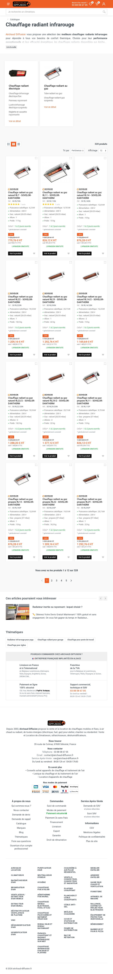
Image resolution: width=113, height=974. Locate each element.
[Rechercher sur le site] (53, 12)
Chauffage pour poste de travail (80, 640)
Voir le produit (15, 253)
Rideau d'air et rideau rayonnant (42, 926)
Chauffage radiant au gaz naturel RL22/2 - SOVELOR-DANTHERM (21, 401)
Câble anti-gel (68, 906)
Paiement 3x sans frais (56, 817)
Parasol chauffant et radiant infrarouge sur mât (42, 937)
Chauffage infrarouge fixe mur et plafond (41, 949)
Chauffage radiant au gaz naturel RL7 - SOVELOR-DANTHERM (20, 195)
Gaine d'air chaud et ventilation (94, 884)
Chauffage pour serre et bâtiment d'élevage (42, 916)
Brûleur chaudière (67, 913)
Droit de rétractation (57, 840)
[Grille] (8, 144)
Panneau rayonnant (18, 100)
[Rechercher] (104, 12)
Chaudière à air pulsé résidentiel (68, 870)
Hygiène (39, 882)
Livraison (56, 826)
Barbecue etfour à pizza (94, 930)
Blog (21, 832)
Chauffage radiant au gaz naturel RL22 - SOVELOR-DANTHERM (20, 299)
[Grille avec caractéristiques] (13, 144)
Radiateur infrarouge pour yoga (20, 640)
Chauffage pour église (16, 645)
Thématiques (21, 836)
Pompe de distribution (68, 929)
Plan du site (92, 841)
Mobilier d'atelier (92, 869)
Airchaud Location (14, 869)
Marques (21, 828)
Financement (56, 822)
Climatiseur (15, 875)
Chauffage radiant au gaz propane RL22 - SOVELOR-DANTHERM (55, 502)
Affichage (92, 150)
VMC (11, 920)
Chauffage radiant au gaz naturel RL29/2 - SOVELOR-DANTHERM (56, 401)
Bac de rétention (67, 936)
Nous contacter (21, 810)
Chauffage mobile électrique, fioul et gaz (41, 905)
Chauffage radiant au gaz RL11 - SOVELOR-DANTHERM (55, 195)
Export (56, 831)
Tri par (66, 150)
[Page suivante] (71, 580)
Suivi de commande (56, 806)
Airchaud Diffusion (16, 34)
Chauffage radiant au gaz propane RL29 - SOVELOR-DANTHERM (90, 502)
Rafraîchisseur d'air (17, 881)
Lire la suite (11, 47)
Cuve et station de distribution (68, 921)
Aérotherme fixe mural (41, 896)
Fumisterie (94, 891)
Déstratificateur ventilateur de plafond (17, 913)
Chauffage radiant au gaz (55, 87)
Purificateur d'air (42, 869)
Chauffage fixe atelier (41, 888)
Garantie (56, 835)
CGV (92, 828)
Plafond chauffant (67, 889)
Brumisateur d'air (15, 888)
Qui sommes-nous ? (21, 806)
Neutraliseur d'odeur (42, 876)
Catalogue (21, 823)
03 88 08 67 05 (78, 690)
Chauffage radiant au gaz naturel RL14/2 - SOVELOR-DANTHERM (90, 299)
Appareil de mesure (94, 897)
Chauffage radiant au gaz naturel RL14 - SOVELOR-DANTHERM (89, 195)
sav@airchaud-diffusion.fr (65, 758)
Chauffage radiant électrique (19, 87)
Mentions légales (91, 832)
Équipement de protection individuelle (95, 917)
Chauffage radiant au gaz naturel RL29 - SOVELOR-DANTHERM (55, 299)
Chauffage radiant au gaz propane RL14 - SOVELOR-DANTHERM (21, 502)
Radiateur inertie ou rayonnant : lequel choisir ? (57, 607)
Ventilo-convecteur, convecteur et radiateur (68, 880)
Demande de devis (21, 814)
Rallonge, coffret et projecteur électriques (94, 907)
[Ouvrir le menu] (8, 4)
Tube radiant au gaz (53, 93)
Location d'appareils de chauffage (55, 777)
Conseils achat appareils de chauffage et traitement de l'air (56, 770)
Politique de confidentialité (92, 836)
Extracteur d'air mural (15, 905)
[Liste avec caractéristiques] (18, 144)
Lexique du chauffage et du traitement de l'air (56, 773)
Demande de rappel (21, 819)
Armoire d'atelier (92, 876)
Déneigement (95, 924)
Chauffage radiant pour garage (50, 640)
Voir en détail (15, 121)
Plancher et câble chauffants (68, 897)
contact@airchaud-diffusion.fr (58, 755)
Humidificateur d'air (17, 933)
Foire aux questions (21, 841)
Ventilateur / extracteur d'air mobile (16, 897)
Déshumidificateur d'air (17, 926)
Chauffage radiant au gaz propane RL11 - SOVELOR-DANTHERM (90, 401)
